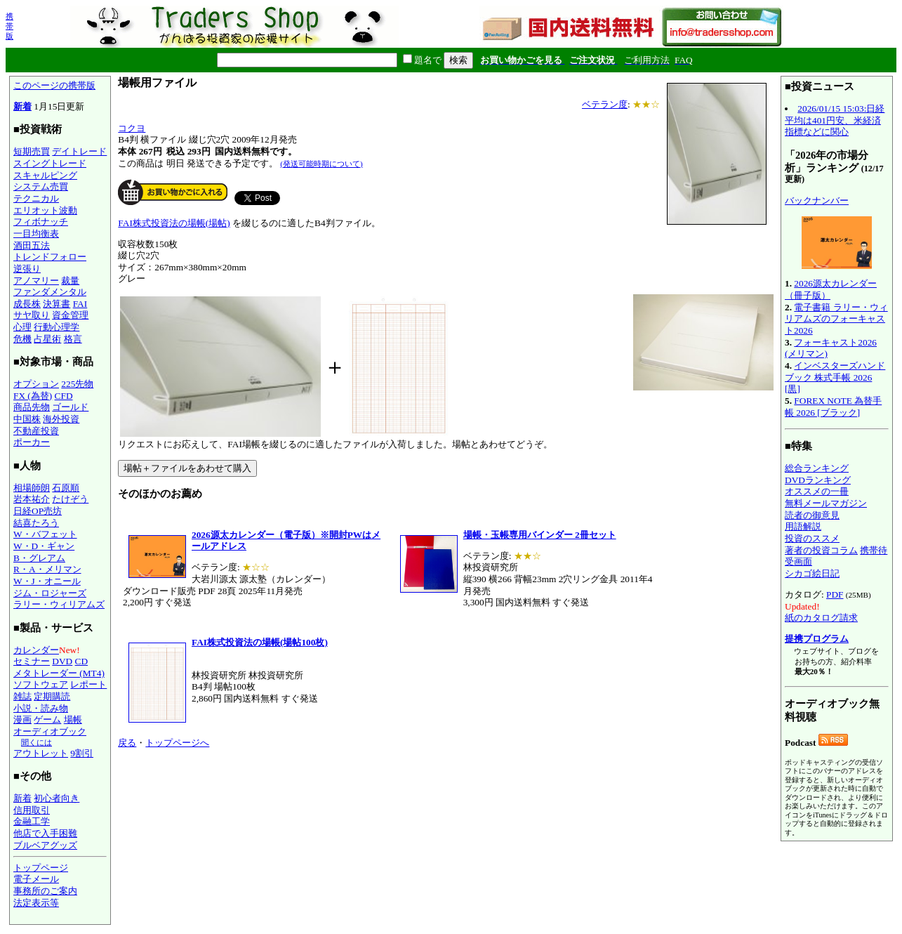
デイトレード (79, 151)
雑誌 (22, 696)
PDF (834, 594)
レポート (88, 684)
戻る (127, 742)
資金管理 (70, 315)
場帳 (73, 719)
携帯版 (9, 26)
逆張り (27, 268)
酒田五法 (31, 245)
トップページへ (177, 742)
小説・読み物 (40, 708)
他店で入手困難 (45, 833)
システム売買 (40, 186)
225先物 (77, 384)
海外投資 (61, 419)
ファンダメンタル (49, 292)
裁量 (70, 280)
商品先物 (31, 407)
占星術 (47, 339)
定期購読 (52, 696)
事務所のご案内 (45, 891)
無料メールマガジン (826, 503)
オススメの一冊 (817, 491)
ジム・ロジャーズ (49, 593)
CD (81, 661)
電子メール (36, 879)
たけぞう (70, 499)
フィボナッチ (40, 221)
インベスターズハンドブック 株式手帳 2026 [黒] (835, 377)
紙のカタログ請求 (821, 617)
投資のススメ (812, 538)
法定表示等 (36, 902)
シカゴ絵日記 (812, 573)
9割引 (81, 753)
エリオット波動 (45, 210)
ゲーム (47, 719)
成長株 (27, 303)
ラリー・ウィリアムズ (59, 604)
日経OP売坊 (37, 511)
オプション (36, 384)
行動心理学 (56, 327)
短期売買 (31, 151)
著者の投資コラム (821, 550)
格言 (73, 339)
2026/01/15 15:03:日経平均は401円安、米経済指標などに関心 (834, 120)
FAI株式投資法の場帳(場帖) (174, 223)
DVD (62, 661)
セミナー (31, 661)
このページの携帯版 (54, 85)
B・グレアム (39, 558)
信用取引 (31, 810)
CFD (64, 395)
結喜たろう (36, 523)
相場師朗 (31, 487)
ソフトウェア (40, 684)
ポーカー (31, 442)
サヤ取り (31, 315)
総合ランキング (817, 468)
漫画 (22, 719)
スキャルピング (45, 175)
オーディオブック (49, 731)
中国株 (27, 419)
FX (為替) (32, 395)
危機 (22, 339)
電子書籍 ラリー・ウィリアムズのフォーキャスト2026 (836, 319)
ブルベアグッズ (45, 845)
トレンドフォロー (49, 256)
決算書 (56, 303)
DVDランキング (818, 480)
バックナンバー (817, 200)
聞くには (36, 742)
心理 (22, 327)
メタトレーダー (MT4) (59, 673)
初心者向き (56, 798)
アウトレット (40, 753)
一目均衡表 (36, 233)
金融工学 (31, 821)
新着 (22, 106)
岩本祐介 (31, 499)
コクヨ (131, 128)
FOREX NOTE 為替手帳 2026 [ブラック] (833, 406)
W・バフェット (45, 534)
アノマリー (36, 280)
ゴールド (70, 407)
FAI (80, 303)
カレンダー (36, 650)
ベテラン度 (605, 104)
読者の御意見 (812, 515)
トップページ (40, 867)
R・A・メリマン (47, 569)
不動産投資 (36, 431)
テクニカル (36, 198)
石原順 (65, 487)
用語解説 (803, 526)
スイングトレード (49, 163)
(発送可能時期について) (321, 163)
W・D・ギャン (43, 546)
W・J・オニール (47, 581)
